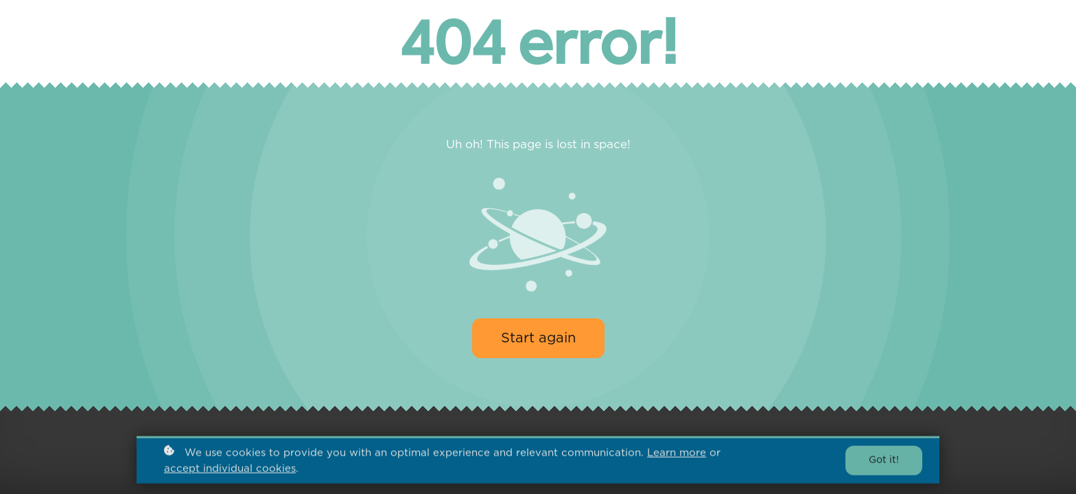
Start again (538, 338)
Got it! (884, 462)
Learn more (676, 454)
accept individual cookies (230, 470)
